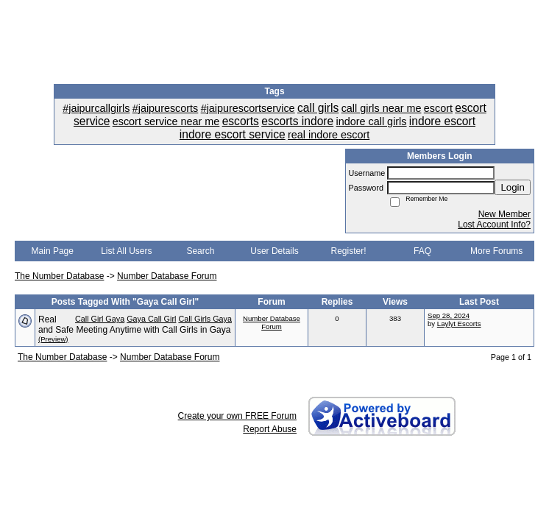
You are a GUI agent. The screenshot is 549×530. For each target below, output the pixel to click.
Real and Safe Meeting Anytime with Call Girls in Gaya (134, 324)
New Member (504, 214)
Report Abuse (270, 429)
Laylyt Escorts (459, 323)
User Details (274, 251)
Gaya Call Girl (151, 318)
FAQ (422, 251)
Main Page (53, 251)
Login (512, 187)
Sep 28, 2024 (449, 315)
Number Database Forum (166, 276)
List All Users (126, 251)
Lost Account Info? (494, 224)
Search (200, 251)
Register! (348, 251)
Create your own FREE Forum (237, 416)
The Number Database (59, 276)
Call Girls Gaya (205, 318)
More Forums (496, 251)
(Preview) (53, 339)
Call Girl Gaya (99, 318)
